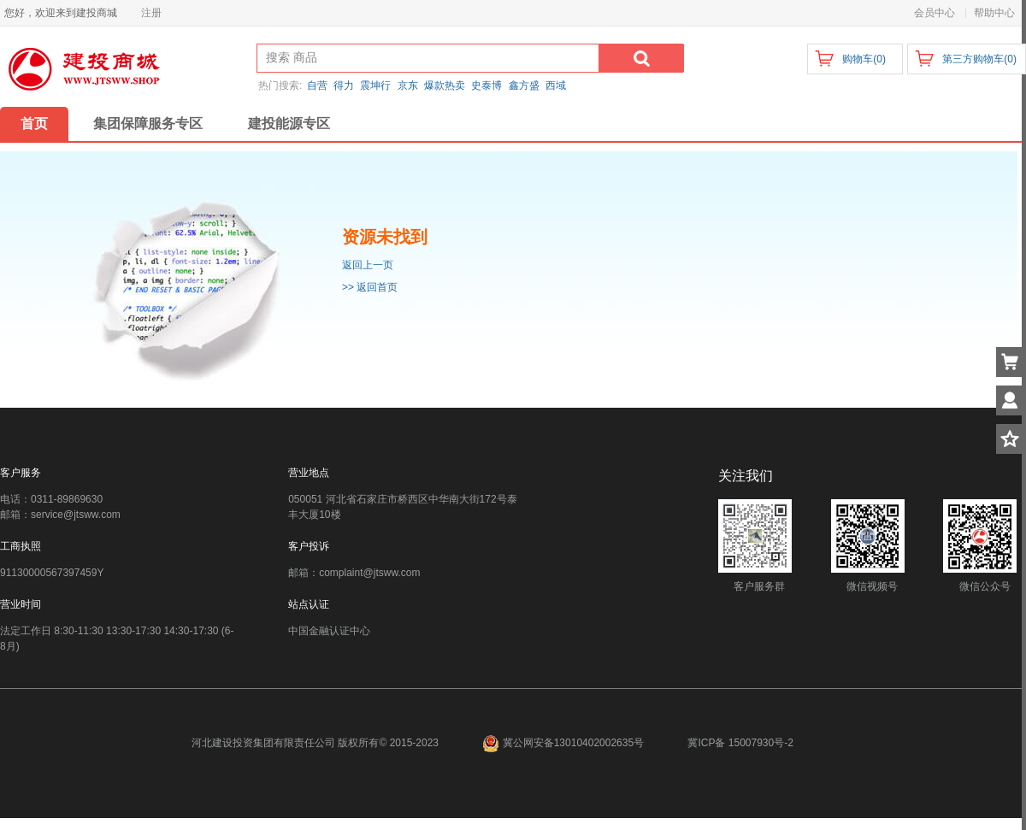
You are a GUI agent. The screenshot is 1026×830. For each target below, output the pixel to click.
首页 (34, 123)
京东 (408, 85)
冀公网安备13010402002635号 (564, 743)
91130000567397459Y (51, 573)
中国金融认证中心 (329, 631)
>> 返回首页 (370, 287)
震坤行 (375, 85)
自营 (317, 85)
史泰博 (486, 85)
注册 (151, 13)
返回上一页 (367, 265)
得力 (343, 85)
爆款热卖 (444, 85)
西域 (555, 85)
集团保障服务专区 (148, 123)
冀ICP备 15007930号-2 (740, 743)
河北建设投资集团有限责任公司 (263, 743)
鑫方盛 (524, 85)
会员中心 (934, 13)
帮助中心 (994, 13)
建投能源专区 (289, 123)
